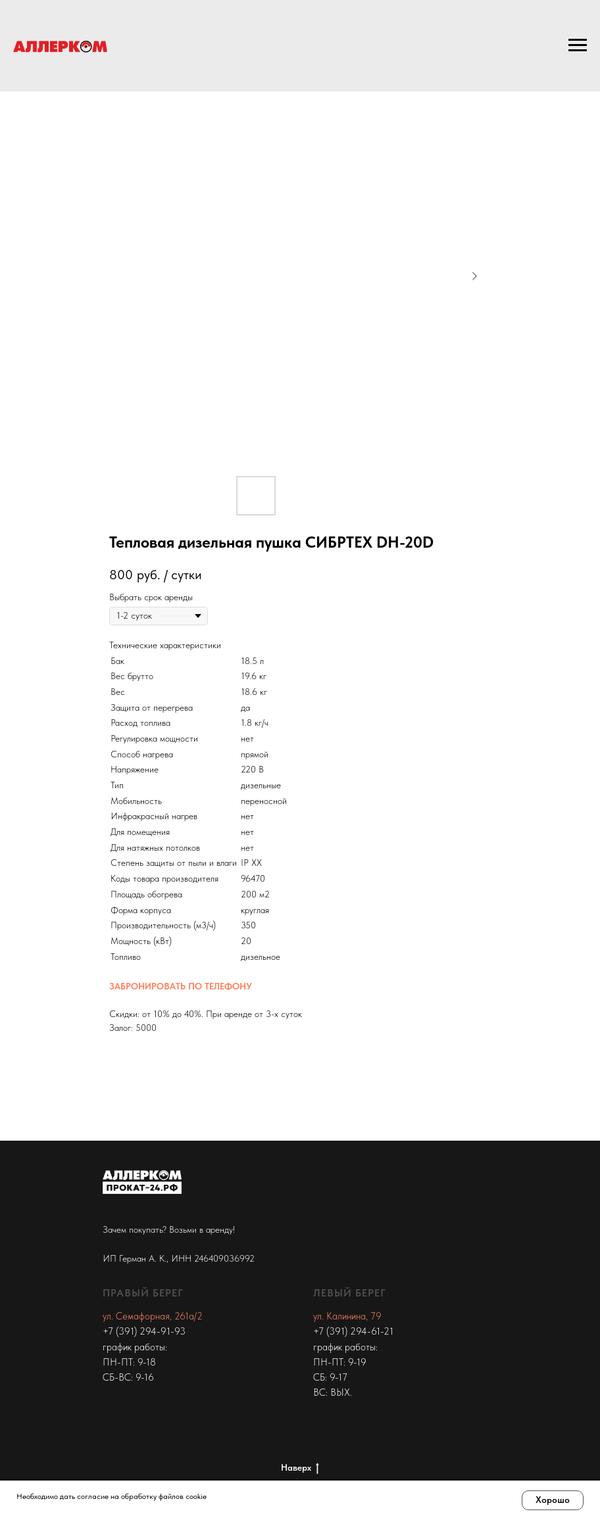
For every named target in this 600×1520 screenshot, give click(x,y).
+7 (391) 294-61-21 (353, 1331)
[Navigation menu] (577, 45)
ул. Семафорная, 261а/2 (153, 1316)
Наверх (300, 1468)
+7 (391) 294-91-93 (144, 1331)
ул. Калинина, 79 (347, 1316)
